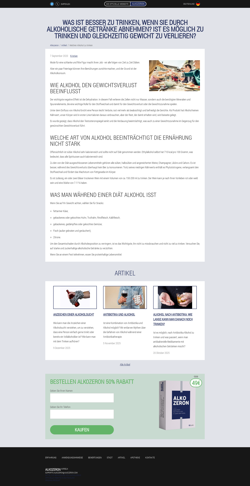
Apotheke (135, 457)
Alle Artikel (125, 364)
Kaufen (82, 430)
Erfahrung (50, 457)
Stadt (110, 457)
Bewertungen (95, 457)
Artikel (121, 457)
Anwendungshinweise (72, 457)
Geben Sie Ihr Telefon (60, 407)
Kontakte (150, 457)
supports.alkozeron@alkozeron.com (61, 472)
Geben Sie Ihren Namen (61, 390)
